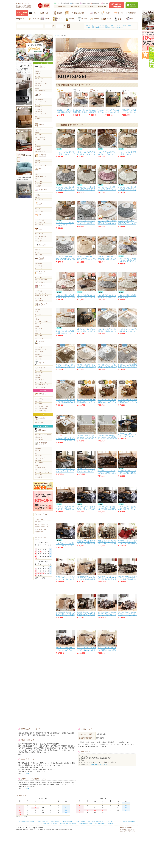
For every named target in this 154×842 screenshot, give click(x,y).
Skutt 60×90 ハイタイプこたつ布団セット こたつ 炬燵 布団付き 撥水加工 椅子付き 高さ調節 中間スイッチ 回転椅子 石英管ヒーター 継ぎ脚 (86, 614)
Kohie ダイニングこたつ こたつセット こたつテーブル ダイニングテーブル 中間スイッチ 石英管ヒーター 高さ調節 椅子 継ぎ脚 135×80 (129, 112)
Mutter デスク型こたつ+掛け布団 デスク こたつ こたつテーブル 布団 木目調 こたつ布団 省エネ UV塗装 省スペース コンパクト (107, 543)
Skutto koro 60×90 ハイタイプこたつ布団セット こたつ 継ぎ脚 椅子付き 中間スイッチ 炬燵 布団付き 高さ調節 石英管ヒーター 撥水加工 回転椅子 (65, 614)
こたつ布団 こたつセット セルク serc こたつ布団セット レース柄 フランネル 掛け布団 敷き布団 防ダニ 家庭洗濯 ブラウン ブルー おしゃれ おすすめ (107, 473)
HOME (57, 35)
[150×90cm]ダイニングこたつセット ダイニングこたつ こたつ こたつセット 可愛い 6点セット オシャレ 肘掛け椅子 (65, 650)
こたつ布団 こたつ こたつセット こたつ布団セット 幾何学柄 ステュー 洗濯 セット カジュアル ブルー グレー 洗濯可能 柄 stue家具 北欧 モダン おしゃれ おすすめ (65, 546)
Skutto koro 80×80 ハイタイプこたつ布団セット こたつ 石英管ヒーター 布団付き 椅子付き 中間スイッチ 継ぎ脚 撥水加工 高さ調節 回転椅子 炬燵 (86, 650)
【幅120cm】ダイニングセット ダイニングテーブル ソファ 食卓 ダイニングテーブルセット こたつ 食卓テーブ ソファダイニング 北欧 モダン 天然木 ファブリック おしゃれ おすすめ (65, 472)
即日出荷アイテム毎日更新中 (150, 57)
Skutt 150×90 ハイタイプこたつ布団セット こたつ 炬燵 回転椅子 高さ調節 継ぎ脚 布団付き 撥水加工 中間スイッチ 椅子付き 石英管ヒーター (107, 579)
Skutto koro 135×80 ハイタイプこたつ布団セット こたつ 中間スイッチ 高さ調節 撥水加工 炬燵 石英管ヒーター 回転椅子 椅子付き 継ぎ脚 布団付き (86, 579)
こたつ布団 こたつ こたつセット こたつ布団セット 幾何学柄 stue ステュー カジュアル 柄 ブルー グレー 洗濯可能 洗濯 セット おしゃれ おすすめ (86, 509)
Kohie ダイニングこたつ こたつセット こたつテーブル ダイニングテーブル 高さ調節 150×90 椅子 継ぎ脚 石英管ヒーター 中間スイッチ (127, 543)
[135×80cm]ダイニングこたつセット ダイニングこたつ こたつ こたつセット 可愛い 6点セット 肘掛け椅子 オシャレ (107, 614)
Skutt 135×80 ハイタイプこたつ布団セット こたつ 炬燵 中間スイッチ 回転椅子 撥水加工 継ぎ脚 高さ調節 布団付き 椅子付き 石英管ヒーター (127, 579)
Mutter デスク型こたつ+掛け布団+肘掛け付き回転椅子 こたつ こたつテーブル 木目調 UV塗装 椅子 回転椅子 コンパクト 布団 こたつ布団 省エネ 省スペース (86, 543)
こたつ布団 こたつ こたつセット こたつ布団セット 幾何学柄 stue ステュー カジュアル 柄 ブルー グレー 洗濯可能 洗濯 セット (127, 509)
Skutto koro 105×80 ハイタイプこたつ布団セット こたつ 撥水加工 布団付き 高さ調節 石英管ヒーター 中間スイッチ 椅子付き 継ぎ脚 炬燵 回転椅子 (107, 650)
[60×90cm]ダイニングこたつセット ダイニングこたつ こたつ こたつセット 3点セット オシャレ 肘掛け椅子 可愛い (127, 614)
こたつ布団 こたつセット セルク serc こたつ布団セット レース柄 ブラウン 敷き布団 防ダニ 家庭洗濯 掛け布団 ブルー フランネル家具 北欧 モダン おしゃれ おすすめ (127, 474)
